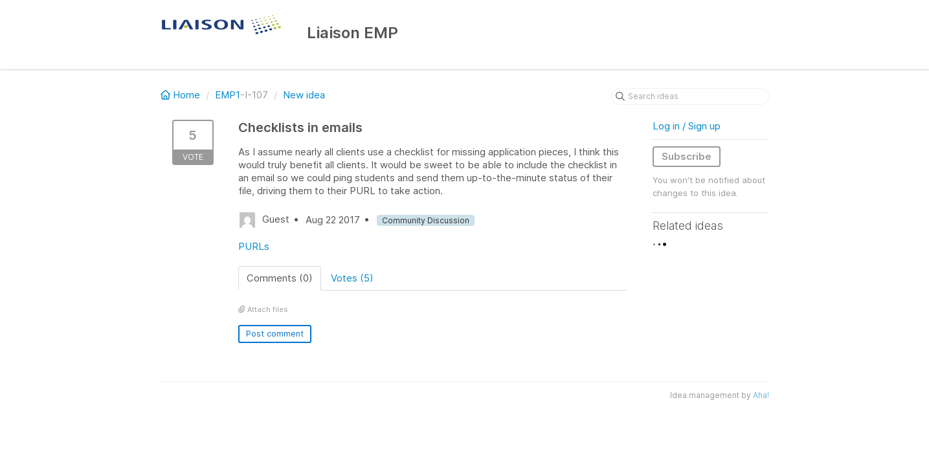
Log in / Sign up (687, 126)
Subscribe (686, 156)
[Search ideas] (690, 96)
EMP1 (227, 95)
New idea (304, 95)
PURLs (253, 246)
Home (182, 95)
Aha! (761, 395)
